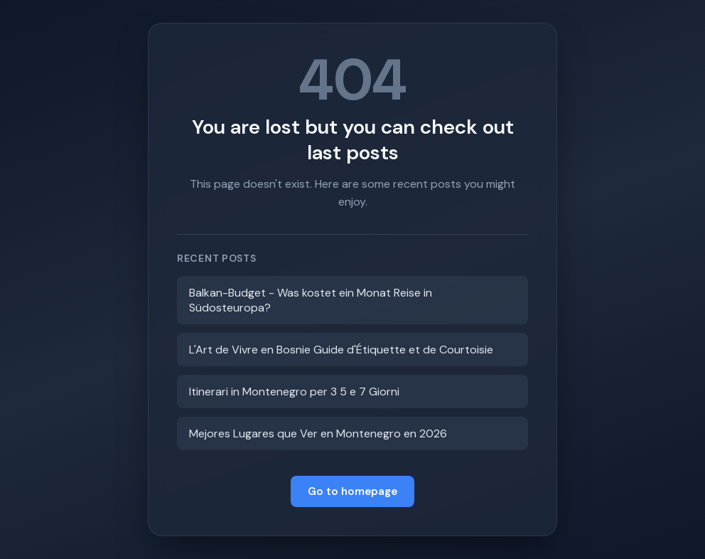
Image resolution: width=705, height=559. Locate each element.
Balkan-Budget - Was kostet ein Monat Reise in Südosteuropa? (310, 300)
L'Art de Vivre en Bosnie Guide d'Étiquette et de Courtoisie (341, 349)
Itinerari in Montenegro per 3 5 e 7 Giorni (294, 391)
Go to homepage (352, 491)
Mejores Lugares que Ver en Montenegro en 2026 (318, 433)
